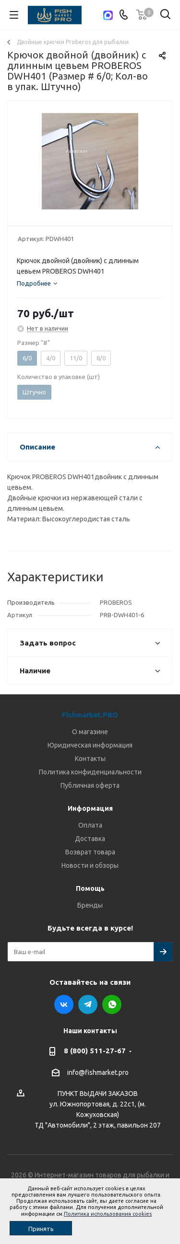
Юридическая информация (90, 745)
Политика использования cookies (108, 1214)
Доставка (90, 838)
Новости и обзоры (90, 865)
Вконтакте (63, 1004)
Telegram (87, 1004)
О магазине (90, 732)
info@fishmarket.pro (98, 1072)
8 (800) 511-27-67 (95, 1051)
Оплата (90, 825)
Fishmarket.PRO (90, 715)
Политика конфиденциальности (90, 772)
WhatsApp (111, 1004)
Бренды (90, 905)
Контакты (90, 758)
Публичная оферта (90, 785)
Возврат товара (90, 852)
